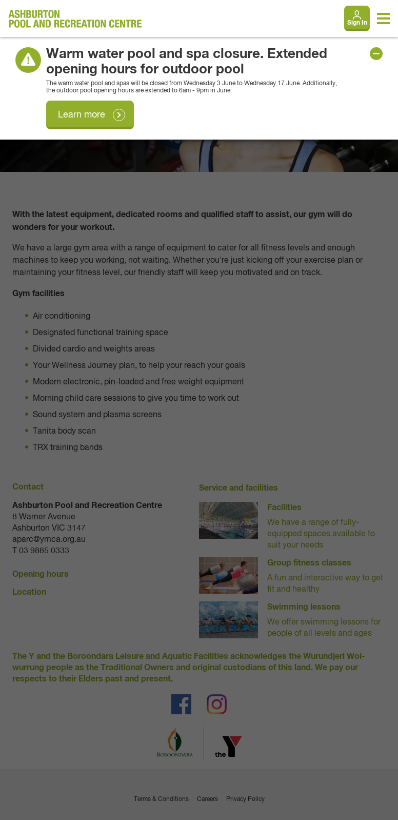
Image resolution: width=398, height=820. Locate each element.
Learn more (81, 115)
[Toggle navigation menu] (383, 18)
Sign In (357, 23)
